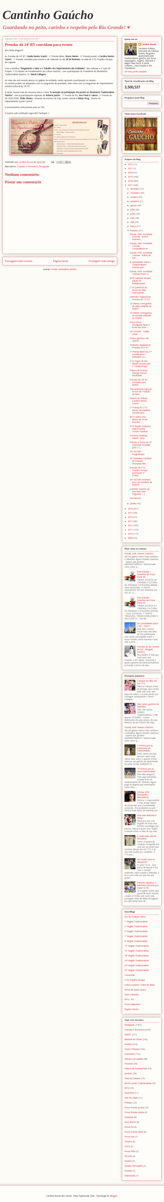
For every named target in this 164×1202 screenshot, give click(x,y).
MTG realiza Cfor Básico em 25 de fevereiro (138, 419)
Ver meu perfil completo (135, 71)
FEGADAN (129, 1093)
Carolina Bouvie (148, 44)
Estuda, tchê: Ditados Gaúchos (138, 553)
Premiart (128, 1102)
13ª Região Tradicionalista (136, 951)
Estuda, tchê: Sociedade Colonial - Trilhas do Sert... (141, 255)
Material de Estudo (133, 1039)
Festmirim (128, 1117)
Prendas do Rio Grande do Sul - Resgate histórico (148, 649)
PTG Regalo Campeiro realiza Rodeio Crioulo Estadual (140, 429)
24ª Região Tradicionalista (136, 960)
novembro (135, 193)
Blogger (113, 1196)
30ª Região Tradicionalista (136, 970)
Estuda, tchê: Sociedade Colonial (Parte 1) (141, 272)
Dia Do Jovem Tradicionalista (137, 1083)
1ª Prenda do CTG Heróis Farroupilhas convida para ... (140, 410)
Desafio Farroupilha (133, 1166)
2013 (130, 521)
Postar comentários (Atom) (63, 269)
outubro (134, 197)
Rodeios (128, 1044)
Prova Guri (129, 1136)
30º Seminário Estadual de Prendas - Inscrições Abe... (140, 461)
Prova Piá (128, 1127)
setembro (135, 201)
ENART (127, 1034)
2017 (130, 185)
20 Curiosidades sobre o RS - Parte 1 (147, 624)
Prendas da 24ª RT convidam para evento (139, 382)
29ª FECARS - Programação (137, 452)
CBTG (127, 1146)
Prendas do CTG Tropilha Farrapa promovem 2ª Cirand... (138, 472)
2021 (130, 168)
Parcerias (128, 1063)
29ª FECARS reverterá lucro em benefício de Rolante (141, 482)
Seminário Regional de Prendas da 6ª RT (140, 346)
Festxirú (128, 1161)
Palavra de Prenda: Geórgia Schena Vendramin (139, 373)
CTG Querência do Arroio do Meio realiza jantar (138, 290)
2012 (130, 525)
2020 (130, 172)
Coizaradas (129, 975)
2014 (130, 517)
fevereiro (134, 230)
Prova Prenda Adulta (134, 1112)
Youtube (128, 1171)
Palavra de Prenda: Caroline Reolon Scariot (139, 401)
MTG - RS (129, 999)
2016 (130, 509)
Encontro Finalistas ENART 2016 (138, 436)
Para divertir (130, 1122)
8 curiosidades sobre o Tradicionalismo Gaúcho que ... (140, 265)
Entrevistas (129, 1054)
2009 (130, 538)
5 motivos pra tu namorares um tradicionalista (145, 748)
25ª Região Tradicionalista (136, 965)
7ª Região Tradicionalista (135, 936)
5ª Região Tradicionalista (135, 931)
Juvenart (128, 1073)
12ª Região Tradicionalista (136, 946)
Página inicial (60, 261)
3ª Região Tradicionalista (135, 926)
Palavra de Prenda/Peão (135, 1068)
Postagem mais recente (18, 261)
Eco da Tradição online (135, 917)
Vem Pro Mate (131, 1098)
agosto (133, 205)
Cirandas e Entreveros (27, 166)
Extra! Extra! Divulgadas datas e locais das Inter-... (140, 325)
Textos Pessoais (131, 1049)
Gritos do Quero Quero (135, 990)
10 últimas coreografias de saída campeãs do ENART (141, 306)
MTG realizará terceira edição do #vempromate (140, 281)
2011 (130, 529)
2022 (130, 164)
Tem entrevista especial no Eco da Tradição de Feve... (140, 392)
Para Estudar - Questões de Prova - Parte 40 (146, 574)
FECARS (128, 1156)
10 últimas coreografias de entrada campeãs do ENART (141, 315)
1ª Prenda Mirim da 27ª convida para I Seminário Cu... (141, 354)
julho (132, 209)
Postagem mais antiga (102, 261)
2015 (130, 513)
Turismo (128, 1141)
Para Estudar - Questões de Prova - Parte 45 (146, 600)
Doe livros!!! (135, 498)
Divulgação (44, 166)
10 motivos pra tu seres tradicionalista (146, 770)
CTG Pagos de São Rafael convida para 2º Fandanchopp (140, 364)
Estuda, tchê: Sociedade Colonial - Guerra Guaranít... (141, 237)
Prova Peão (129, 1151)
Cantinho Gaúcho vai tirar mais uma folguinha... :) (139, 491)
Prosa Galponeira (132, 1004)
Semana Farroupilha (133, 1059)
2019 (130, 176)
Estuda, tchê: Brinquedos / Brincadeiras (143, 795)
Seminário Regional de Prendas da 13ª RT (140, 298)
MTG (126, 1088)
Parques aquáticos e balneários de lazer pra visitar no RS (147, 885)
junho (133, 214)
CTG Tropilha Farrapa (134, 980)
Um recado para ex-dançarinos (146, 860)
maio (132, 218)
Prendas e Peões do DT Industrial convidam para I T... (141, 445)
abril (132, 222)
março (133, 226)
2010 (130, 534)
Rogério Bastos (131, 1009)
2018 (130, 181)
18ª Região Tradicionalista (136, 955)
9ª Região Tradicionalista (135, 941)
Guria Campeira (131, 994)
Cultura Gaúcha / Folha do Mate (139, 985)
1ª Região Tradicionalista (135, 921)
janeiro (133, 503)
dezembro (135, 189)
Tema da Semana (132, 1078)
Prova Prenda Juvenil (134, 1107)
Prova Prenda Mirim (133, 1132)
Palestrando (130, 1175)
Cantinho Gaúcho (47, 15)
